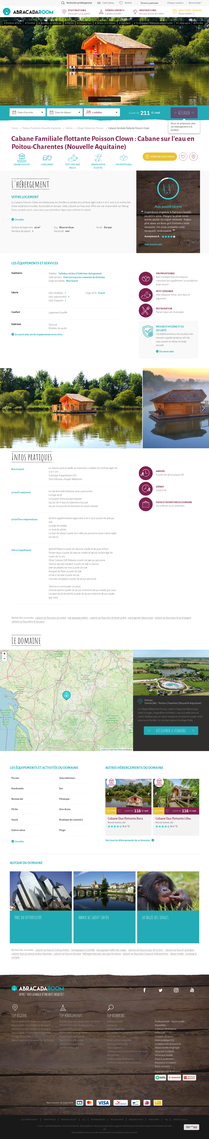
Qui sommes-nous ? (29, 1120)
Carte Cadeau (108, 3)
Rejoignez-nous (136, 1120)
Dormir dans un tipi (69, 1047)
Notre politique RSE (164, 1040)
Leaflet (103, 750)
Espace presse (49, 1120)
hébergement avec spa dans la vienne (101, 953)
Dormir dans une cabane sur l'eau (76, 1025)
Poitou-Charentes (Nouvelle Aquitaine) (42, 128)
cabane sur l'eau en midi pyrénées (52, 950)
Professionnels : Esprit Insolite (170, 1021)
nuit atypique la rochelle (83, 950)
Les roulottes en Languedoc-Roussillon (126, 1032)
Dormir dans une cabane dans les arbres (79, 1021)
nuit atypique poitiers (78, 618)
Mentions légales (69, 1120)
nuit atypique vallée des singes (111, 950)
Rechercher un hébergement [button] (79, 3)
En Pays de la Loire (20, 1036)
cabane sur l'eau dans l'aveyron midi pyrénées (145, 953)
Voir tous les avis (153, 244)
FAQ (166, 1120)
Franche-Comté (115, 1021)
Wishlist (128, 3)
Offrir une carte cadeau (162, 157)
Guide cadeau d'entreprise (120, 1059)
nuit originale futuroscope (140, 618)
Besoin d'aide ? (195, 3)
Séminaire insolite (164, 1055)
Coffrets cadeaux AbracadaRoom (124, 1062)
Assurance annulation (165, 1062)
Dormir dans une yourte (71, 1040)
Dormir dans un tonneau (71, 1044)
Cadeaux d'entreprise (165, 1029)
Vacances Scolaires (164, 1051)
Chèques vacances (175, 3)
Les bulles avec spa (116, 1036)
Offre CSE (160, 1032)
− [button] (4, 659)
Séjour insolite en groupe (167, 1047)
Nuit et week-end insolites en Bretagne (30, 1025)
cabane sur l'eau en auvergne (179, 950)
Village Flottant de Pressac (90, 128)
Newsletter (160, 1025)
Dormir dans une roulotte (72, 1036)
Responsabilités (98, 1120)
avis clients (132, 1132)
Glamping (112, 1025)
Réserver (184, 113)
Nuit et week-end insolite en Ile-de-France (32, 1040)
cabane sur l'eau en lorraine (67, 953)
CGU (84, 1120)
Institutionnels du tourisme (168, 1044)
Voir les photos (104, 99)
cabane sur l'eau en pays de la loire (145, 950)
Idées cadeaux (114, 1047)
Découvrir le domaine (171, 730)
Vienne (69, 128)
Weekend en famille (117, 1044)
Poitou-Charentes (115, 1029)
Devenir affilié (117, 1120)
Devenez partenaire (149, 3)
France (14, 128)
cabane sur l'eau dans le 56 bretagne (172, 618)
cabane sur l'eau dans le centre (50, 618)
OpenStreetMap (116, 750)
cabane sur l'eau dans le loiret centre (108, 618)
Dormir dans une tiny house (73, 1032)
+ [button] (4, 654)
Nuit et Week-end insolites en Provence (31, 1032)
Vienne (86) (151, 703)
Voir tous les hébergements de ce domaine (127, 840)
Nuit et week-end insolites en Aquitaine (30, 1021)
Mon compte (154, 1120)
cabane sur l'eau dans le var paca (27, 621)
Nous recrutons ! (163, 1066)
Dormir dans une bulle (70, 1029)
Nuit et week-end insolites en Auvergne (31, 1029)
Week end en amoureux (119, 1040)
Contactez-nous (180, 1120)
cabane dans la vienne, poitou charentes (31, 953)
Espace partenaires (164, 1059)
